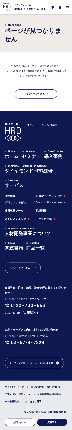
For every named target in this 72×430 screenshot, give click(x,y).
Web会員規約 (12, 401)
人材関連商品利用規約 (49, 394)
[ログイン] (52, 7)
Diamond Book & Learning (51, 202)
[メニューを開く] (67, 7)
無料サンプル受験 (15, 202)
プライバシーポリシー (18, 394)
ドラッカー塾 (45, 218)
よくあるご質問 (33, 401)
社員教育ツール (16, 210)
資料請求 (52, 422)
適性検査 (12, 196)
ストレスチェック (17, 218)
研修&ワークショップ (50, 196)
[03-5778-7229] (27, 342)
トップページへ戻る (36, 93)
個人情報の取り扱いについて (46, 387)
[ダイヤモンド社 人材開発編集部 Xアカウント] (34, 363)
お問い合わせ (20, 422)
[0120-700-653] (28, 305)
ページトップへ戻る (22, 268)
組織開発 (43, 210)
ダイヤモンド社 (14, 387)
